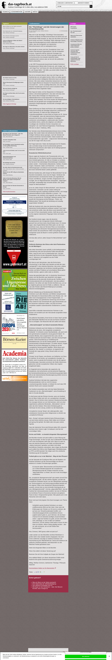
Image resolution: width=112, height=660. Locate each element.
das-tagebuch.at (20, 4)
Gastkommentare (16, 11)
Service (35, 11)
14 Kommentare (64, 30)
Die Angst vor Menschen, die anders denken (14, 46)
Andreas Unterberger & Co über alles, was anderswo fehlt (28, 7)
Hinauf (64, 651)
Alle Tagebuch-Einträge (10, 104)
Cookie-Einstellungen (85, 652)
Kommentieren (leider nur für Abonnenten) (42, 568)
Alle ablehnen (85, 657)
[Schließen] (109, 657)
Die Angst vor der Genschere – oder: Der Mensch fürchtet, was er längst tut (47, 587)
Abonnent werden (83, 3)
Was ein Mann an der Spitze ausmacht (44, 582)
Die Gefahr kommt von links (10, 77)
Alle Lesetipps (75, 64)
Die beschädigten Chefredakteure (11, 99)
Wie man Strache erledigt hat (10, 88)
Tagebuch (6, 11)
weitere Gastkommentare (10, 131)
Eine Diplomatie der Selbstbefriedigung (44, 584)
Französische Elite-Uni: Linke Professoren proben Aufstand (76, 46)
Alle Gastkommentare (9, 191)
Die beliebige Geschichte (9, 162)
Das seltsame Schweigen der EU (42, 585)
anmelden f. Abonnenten (65, 3)
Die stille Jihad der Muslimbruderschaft (12, 167)
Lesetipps (27, 11)
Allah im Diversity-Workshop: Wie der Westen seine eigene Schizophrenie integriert (12, 180)
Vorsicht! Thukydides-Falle (9, 139)
